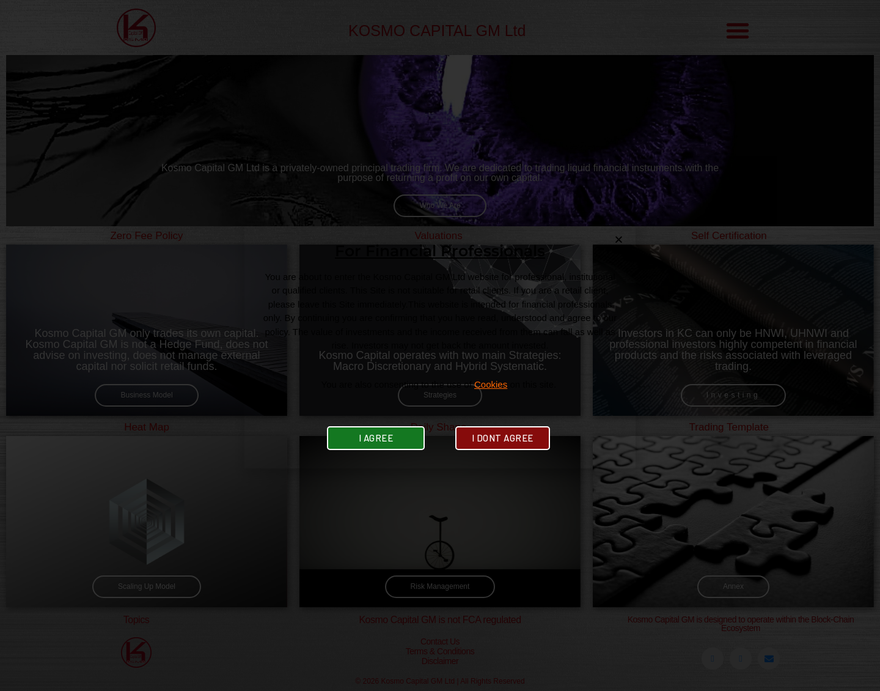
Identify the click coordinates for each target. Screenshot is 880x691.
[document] (440, 345)
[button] (618, 239)
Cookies (490, 384)
